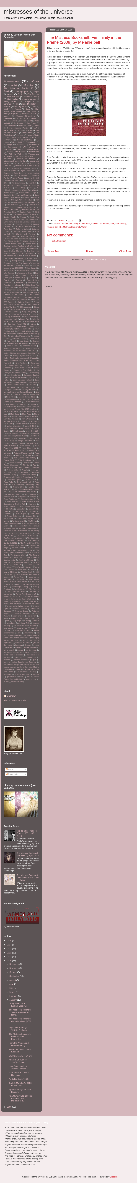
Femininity (32, 283)
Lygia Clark (23, 404)
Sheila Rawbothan (10, 499)
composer (8, 118)
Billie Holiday (15, 197)
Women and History (11, 604)
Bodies (24, 205)
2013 (9, 948)
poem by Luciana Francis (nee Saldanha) (20, 662)
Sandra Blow (18, 487)
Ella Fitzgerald (9, 273)
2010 (9, 960)
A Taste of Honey (33, 166)
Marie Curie (14, 414)
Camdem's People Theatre (25, 214)
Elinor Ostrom (9, 270)
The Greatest (32, 538)
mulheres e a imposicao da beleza (16, 652)
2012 (9, 953)
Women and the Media (30, 604)
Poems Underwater (32, 467)
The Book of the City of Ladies (15, 531)
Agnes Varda (26, 171)
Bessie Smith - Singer (27, 193)
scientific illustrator (22, 674)
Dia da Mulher (30, 256)
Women (20, 149)
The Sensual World (17, 555)
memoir (20, 650)
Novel (37, 453)
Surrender (7, 514)
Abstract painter (10, 171)
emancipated (8, 628)
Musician (29, 85)
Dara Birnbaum (27, 253)
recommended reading (27, 672)
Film (112, 223)
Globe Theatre (15, 309)
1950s (23, 163)
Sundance (32, 511)
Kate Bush (31, 111)
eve (9, 630)
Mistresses (25, 433)
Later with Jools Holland (22, 380)
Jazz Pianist (11, 341)
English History (20, 275)
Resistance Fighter (14, 480)
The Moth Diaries (17, 548)
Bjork (28, 109)
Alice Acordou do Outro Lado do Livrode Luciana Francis (21, 173)
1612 (15, 163)
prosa (18, 669)
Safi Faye (29, 484)
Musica (23, 438)
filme (19, 633)
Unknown (11, 696)
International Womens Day (20, 336)
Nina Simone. (25, 445)
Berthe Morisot (9, 193)
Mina (34, 137)
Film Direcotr (11, 287)
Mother (7, 116)
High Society (16, 321)
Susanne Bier (31, 516)
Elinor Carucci (31, 268)
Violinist (33, 570)
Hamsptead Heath (10, 319)
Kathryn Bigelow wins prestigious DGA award (20, 358)
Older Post (125, 251)
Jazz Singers (24, 341)
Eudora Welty (20, 278)
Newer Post (53, 251)
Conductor (7, 248)
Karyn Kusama (12, 346)
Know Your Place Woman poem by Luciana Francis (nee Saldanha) (21, 365)
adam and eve (18, 616)
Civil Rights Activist (11, 241)
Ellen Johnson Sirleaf (24, 273)
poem (33, 106)
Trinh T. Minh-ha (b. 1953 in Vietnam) (20, 1084)
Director (29, 258)
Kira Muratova (21, 363)
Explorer (19, 280)
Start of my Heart (19, 511)
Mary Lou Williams (11, 419)
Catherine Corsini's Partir (22, 232)
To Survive (28, 565)
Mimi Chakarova (12, 433)
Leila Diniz (24, 387)
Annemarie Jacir (12, 180)
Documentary (9, 125)
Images (29, 130)
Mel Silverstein (21, 424)
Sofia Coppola (9, 506)
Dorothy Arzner (16, 261)
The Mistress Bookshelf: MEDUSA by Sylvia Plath (28, 854)
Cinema (64, 223)
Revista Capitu (30, 480)
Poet (6, 91)
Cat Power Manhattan (23, 227)
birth (8, 621)
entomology (35, 628)
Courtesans (32, 248)
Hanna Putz (24, 319)
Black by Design (12, 205)
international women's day (15, 161)
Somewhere (21, 509)
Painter (7, 106)
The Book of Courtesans (27, 528)
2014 (9, 945)
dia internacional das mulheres (25, 626)
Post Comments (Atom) (95, 259)
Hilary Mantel (11, 101)
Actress (18, 109)
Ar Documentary (18, 183)
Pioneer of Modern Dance (13, 467)
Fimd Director (32, 290)
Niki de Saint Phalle (25, 140)
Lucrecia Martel (33, 135)
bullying (27, 621)
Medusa (24, 421)
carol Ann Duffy (24, 623)
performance (31, 657)
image (37, 645)
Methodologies (17, 431)
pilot (34, 660)
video (21, 677)
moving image (31, 650)
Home (89, 251)
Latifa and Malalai (20, 382)
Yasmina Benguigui (22, 613)
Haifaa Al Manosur (30, 317)
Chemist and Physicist (25, 234)
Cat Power (31, 123)
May (11, 988)
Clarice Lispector (29, 241)
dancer (10, 94)
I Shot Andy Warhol (24, 331)
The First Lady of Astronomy (14, 538)
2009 (9, 1107)
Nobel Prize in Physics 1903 (14, 450)
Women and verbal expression (18, 606)
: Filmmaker (19, 166)
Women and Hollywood (26, 156)
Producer (24, 472)
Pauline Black (9, 460)
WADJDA (20, 579)
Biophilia (26, 197)
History (20, 130)
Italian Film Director (20, 339)
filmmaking (29, 633)
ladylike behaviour (30, 647)
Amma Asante (18, 178)
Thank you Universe (11, 523)
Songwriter (29, 101)
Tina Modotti (17, 565)
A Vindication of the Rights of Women (21, 168)
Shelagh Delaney (27, 499)
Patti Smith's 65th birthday (25, 458)
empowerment (22, 628)
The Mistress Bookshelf (69, 227)
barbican (7, 159)
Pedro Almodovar (24, 460)
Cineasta (24, 239)
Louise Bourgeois (10, 399)
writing (6, 681)
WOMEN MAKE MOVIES (20, 1056)
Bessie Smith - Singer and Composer (18, 195)
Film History (120, 223)
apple (6, 618)
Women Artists (33, 149)
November (14, 968)
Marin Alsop (26, 414)
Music (16, 438)
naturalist (18, 657)
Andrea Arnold (26, 121)
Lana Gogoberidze (14, 375)
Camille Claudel (10, 217)
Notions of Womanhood (23, 453)
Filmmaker (11, 81)
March (12, 992)
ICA (35, 331)
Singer (36, 91)
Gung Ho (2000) (29, 312)
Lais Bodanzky (34, 373)
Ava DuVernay (20, 188)
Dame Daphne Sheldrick (13, 251)
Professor (21, 144)
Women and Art (30, 601)
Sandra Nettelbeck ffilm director (24, 492)
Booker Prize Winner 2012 (26, 207)
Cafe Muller (12, 99)
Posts (9, 769)
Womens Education (20, 609)
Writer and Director (21, 611)
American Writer (10, 121)
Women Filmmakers (26, 116)
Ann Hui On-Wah (32, 178)
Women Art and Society (12, 596)
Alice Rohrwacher (21, 175)
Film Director (33, 94)
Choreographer (21, 91)
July (11, 984)
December (14, 964)
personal (7, 660)
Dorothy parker (31, 261)
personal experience (21, 660)
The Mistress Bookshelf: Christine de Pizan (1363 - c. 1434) (28, 877)
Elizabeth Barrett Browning (27, 270)
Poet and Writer (12, 470)
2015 (9, 940)
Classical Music (30, 244)
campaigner (10, 623)
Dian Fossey (8, 258)
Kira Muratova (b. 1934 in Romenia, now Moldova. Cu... (20, 1098)
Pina (34, 465)
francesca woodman (23, 643)
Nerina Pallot (18, 443)
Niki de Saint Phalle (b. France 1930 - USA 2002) (27, 833)
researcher (8, 674)
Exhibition (7, 280)
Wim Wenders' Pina (16, 591)
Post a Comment (58, 241)
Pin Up (26, 465)
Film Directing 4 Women (28, 287)
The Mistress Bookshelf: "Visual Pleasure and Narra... (20, 1012)
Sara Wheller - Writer (12, 494)
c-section (36, 621)
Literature (35, 394)
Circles (33, 239)
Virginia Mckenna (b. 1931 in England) (18, 1028)
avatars (13, 618)
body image (17, 621)
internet (18, 647)
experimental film (22, 630)
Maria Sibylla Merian (11, 411)
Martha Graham (18, 416)
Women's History (31, 97)
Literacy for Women (21, 394)
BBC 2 (30, 188)
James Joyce (34, 339)
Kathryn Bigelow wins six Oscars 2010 (18, 360)
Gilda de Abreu (25, 307)
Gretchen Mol (31, 309)
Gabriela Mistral (24, 302)
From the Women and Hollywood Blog (18, 1044)
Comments (12, 774)
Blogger (113, 1177)
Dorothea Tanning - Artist (28, 125)
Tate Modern (32, 521)
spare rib (36, 674)
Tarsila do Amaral (18, 521)
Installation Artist (10, 334)
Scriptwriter (22, 497)
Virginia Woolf (26, 572)
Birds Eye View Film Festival (21, 200)
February (13, 996)
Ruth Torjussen (17, 484)
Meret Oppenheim (10, 429)
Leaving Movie (9, 387)
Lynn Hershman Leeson (17, 137)
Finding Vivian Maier (12, 292)
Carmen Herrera (22, 224)
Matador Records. (10, 421)
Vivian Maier (19, 577)
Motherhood (9, 140)
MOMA (33, 404)
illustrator (28, 645)
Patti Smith (17, 142)
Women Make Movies (16, 152)
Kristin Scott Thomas (23, 368)
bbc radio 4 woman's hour (29, 618)
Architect (33, 183)
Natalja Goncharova (25, 441)
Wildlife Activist (19, 589)
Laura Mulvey (34, 382)
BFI (38, 188)
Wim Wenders (34, 589)
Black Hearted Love (32, 202)
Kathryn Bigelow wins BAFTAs (24, 355)
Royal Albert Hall (24, 482)
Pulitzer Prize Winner (28, 475)
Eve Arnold (32, 278)
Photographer (20, 106)
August (12, 980)
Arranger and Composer (12, 185)
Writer (84, 227)
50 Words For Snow (26, 118)
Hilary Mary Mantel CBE (16, 324)
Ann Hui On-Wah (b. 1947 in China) (18, 1061)
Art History (18, 123)
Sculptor (33, 497)
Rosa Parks (8, 482)
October (13, 972)
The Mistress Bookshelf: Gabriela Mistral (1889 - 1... (20, 1021)
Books (57, 223)
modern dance (29, 99)
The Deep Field (25, 533)
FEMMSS (19, 283)
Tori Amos (12, 147)
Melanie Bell (52, 227)
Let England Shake (29, 390)
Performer (27, 463)
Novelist (10, 455)
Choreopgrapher (10, 236)
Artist (14, 85)
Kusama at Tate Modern (23, 370)
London (20, 135)
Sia (38, 499)
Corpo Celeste (20, 248)
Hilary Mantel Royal (32, 321)
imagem (9, 647)
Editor (26, 265)
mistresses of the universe (38, 11)
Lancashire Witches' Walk (15, 377)
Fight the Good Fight (31, 285)
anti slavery (32, 616)
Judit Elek (35, 343)
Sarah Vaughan (30, 494)
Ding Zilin (19, 258)
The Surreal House (26, 560)
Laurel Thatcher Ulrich (16, 385)
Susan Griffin (34, 514)
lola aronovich (9, 650)
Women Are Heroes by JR (26, 594)
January (13, 1000)
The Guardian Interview (13, 540)
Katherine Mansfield (12, 348)
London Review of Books (28, 397)
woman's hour (31, 679)
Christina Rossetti (28, 236)
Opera (18, 455)
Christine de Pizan (11, 239)
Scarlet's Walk (9, 497)
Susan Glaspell (20, 514)
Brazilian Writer (25, 212)
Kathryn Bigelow (11, 114)
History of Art (21, 326)
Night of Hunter (10, 445)
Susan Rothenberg (14, 516)
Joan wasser (27, 133)
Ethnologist (8, 278)
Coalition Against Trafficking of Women (20, 246)
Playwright (8, 144)
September (14, 976)
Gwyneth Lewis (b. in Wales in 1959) (20, 314)
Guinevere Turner (11, 312)
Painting (28, 455)
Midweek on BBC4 (32, 431)
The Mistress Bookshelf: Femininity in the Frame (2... (20, 1036)
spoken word (11, 677)
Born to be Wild (11, 210)
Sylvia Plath (8, 519)
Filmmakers (20, 290)
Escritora (33, 275)
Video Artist (22, 570)
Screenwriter (34, 144)
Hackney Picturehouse (12, 317)
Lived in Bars (11, 397)
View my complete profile (15, 700)
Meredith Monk (30, 426)
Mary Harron (31, 416)
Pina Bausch (13, 97)
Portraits (25, 470)
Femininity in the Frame (79, 223)
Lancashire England (31, 375)
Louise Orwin (25, 399)
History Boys (8, 326)
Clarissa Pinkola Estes (12, 244)
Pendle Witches (15, 463)
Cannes (23, 217)
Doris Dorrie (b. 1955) (18, 1079)
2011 (31, 163)
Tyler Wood (18, 567)
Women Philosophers (12, 601)
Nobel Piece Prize (29, 448)
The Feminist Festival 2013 (27, 536)
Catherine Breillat (22, 229)
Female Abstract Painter (17, 128)
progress (9, 669)
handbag (18, 645)
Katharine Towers (29, 346)
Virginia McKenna (10, 572)
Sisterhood (32, 504)
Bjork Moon (17, 202)
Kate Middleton (29, 104)
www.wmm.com (17, 681)
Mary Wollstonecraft (29, 419)
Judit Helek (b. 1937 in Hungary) (19, 1073)
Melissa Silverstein (14, 426)
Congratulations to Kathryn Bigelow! (18, 1004)
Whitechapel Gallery (20, 587)
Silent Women (12, 501)
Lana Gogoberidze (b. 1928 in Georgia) (19, 1067)
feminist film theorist (100, 223)
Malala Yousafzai (10, 407)
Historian (33, 324)
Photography (31, 142)
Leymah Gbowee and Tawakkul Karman (18, 392)
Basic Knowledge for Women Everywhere (21, 190)
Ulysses (28, 567)
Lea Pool (32, 385)
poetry (7, 109)
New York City (31, 443)
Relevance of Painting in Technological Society (21, 477)
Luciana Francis (29, 114)
